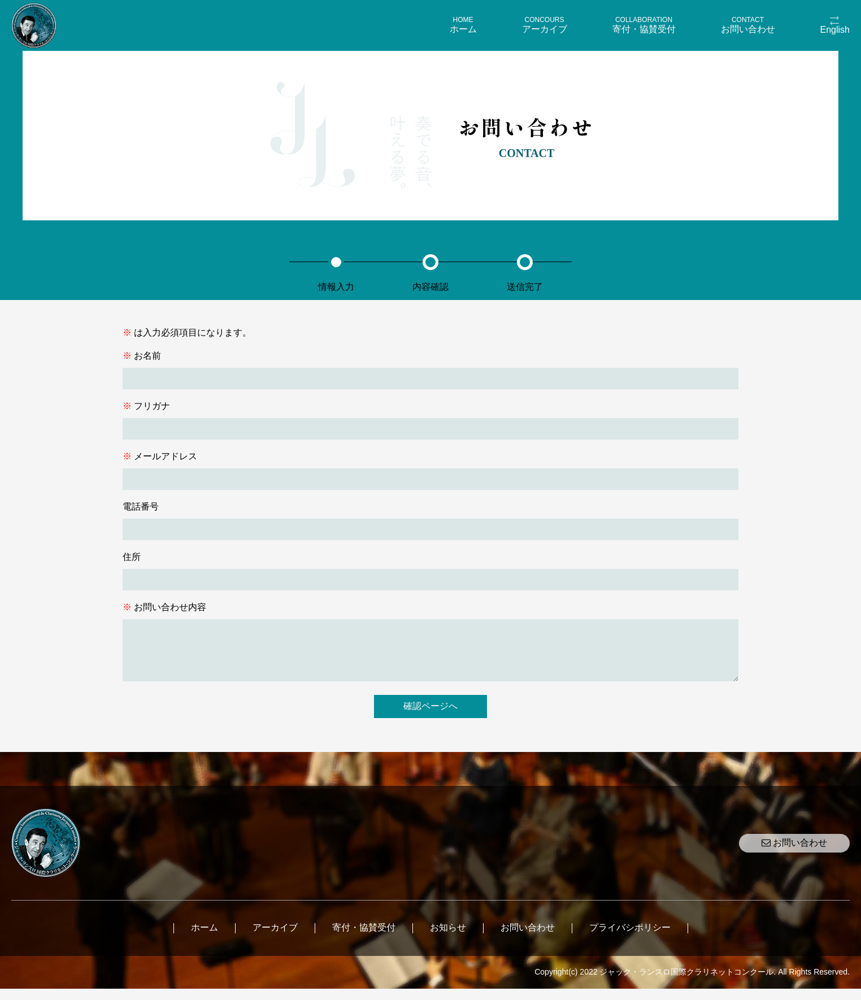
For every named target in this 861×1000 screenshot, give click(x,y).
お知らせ (448, 939)
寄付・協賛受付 (363, 939)
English (835, 29)
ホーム (204, 939)
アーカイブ (275, 939)
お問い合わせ (794, 854)
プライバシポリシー (630, 939)
